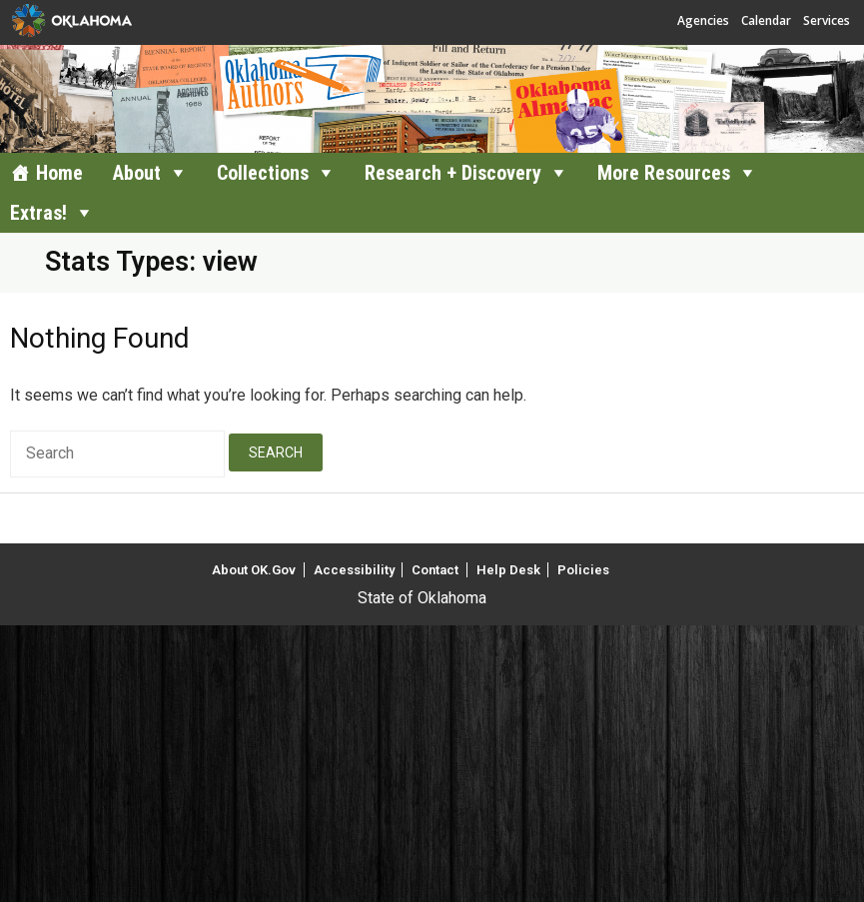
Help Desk (508, 569)
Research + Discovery (453, 173)
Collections (263, 173)
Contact (435, 569)
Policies (583, 569)
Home (59, 173)
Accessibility (354, 569)
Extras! (38, 213)
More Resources (663, 173)
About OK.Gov (254, 569)
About (137, 173)
